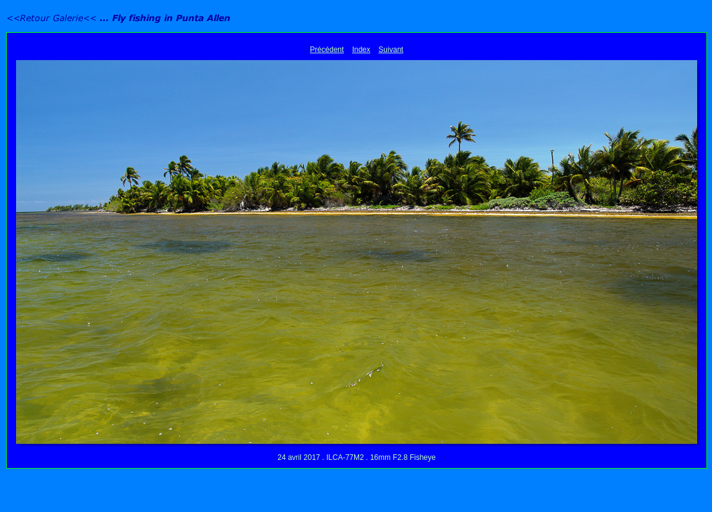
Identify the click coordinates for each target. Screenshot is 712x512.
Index (361, 49)
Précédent (327, 49)
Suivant (390, 49)
